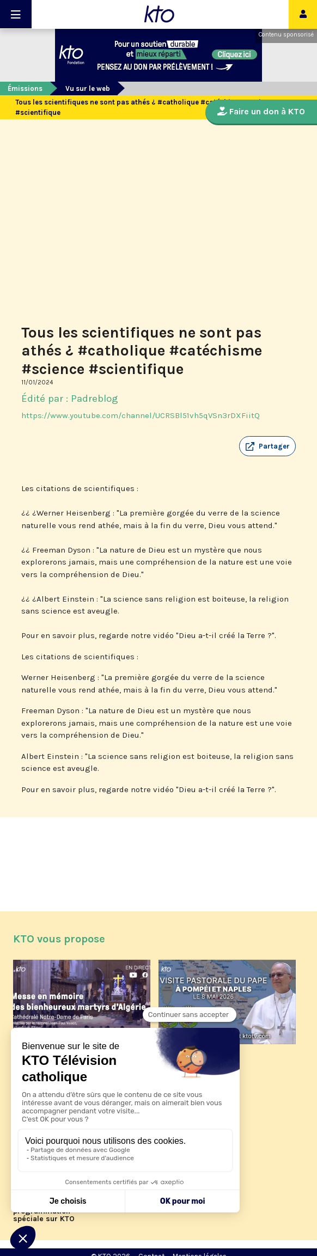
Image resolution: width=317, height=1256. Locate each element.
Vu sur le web (87, 88)
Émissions (25, 88)
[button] (267, 446)
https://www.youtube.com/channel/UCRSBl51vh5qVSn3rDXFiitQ (140, 415)
